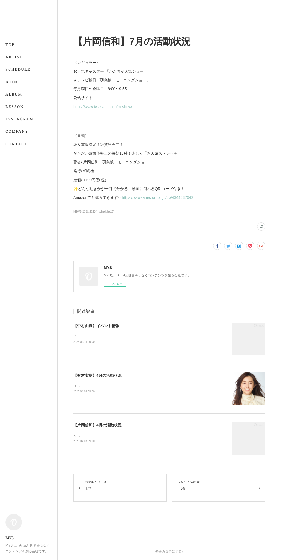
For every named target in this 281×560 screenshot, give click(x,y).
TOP (10, 44)
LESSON (14, 106)
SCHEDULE (17, 69)
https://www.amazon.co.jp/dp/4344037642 (157, 197)
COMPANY (16, 131)
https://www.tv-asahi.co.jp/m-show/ (102, 106)
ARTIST (14, 57)
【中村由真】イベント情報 (96, 326)
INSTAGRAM (19, 118)
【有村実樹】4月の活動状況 (97, 375)
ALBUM (13, 94)
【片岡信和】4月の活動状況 (97, 425)
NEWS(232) (80, 211)
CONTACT (16, 143)
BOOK (11, 81)
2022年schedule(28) (101, 211)
